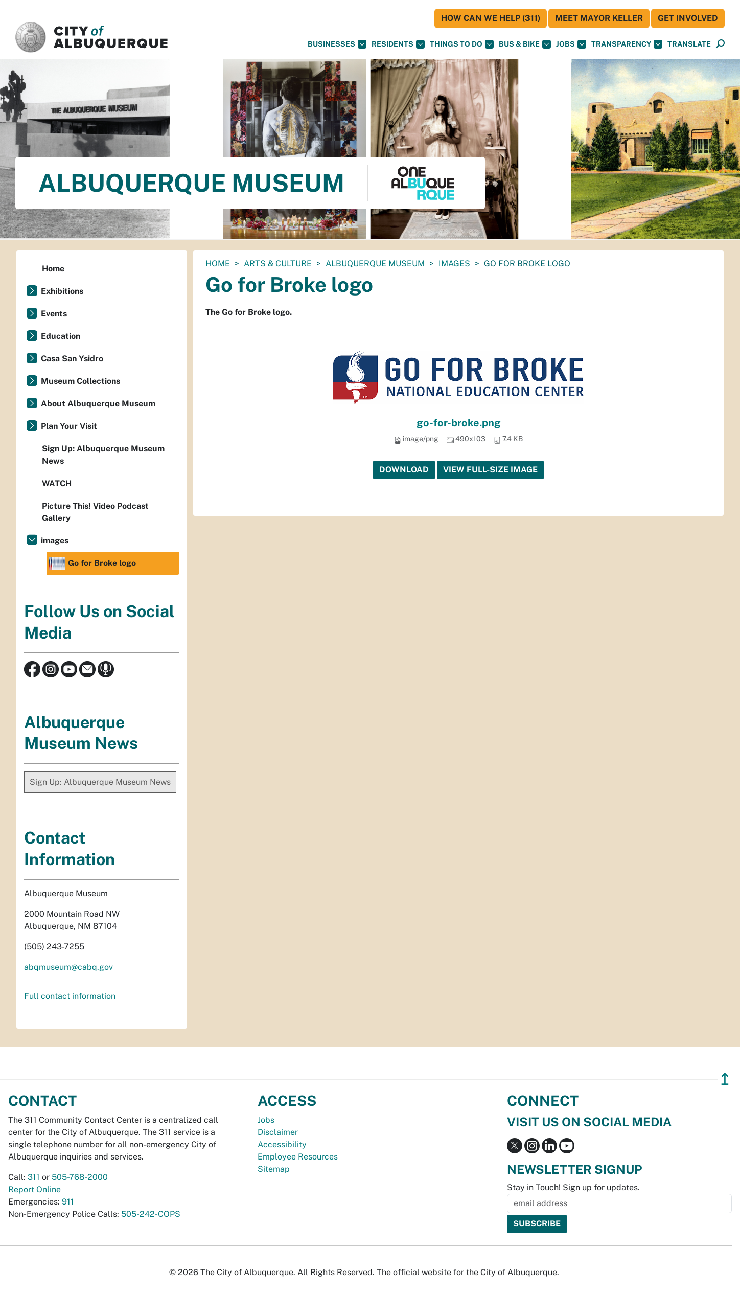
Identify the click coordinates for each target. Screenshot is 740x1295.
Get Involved (688, 18)
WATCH (57, 483)
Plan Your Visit (69, 426)
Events (54, 314)
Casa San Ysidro (72, 358)
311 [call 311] (34, 1177)
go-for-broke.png (459, 423)
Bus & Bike (525, 44)
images (454, 263)
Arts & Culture (278, 263)
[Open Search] (720, 44)
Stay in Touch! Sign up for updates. (573, 1187)
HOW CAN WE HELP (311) (490, 18)
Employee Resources (298, 1157)
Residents (398, 44)
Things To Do (462, 44)
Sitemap (274, 1169)
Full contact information (69, 996)
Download (404, 469)
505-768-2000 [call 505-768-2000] (80, 1177)
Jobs (571, 44)
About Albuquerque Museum (98, 403)
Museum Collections (80, 381)
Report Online (34, 1189)
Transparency (626, 44)
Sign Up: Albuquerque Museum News (103, 455)
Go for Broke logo (92, 563)
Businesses (337, 44)
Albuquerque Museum (375, 263)
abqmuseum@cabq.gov (68, 967)
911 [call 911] (68, 1202)
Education (60, 336)
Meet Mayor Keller (599, 18)
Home (217, 263)
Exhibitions (62, 291)
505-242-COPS (150, 1214)
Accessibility (282, 1144)
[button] (689, 44)
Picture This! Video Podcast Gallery (95, 512)
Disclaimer (278, 1132)
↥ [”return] (725, 1079)
